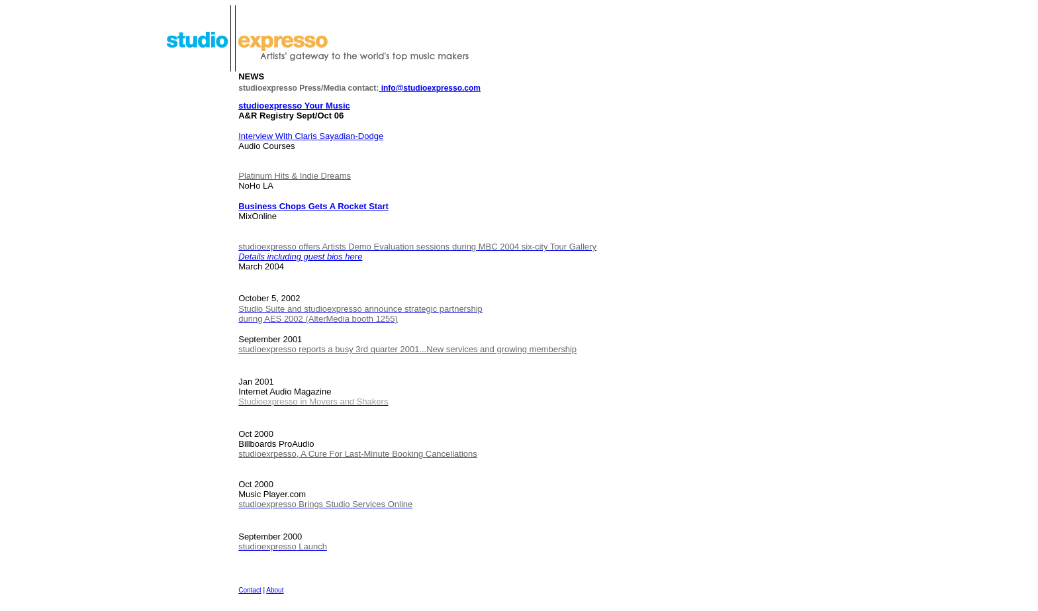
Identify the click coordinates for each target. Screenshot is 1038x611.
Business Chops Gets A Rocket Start (313, 206)
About (274, 590)
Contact (249, 590)
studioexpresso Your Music (294, 106)
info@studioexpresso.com (430, 88)
